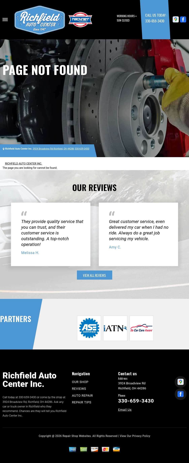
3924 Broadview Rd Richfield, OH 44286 (53, 148)
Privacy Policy (141, 436)
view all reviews (94, 275)
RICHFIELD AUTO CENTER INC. (23, 163)
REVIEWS (79, 389)
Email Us (125, 409)
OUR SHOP (80, 382)
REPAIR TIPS (81, 402)
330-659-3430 (154, 20)
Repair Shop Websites (77, 436)
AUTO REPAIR (82, 395)
